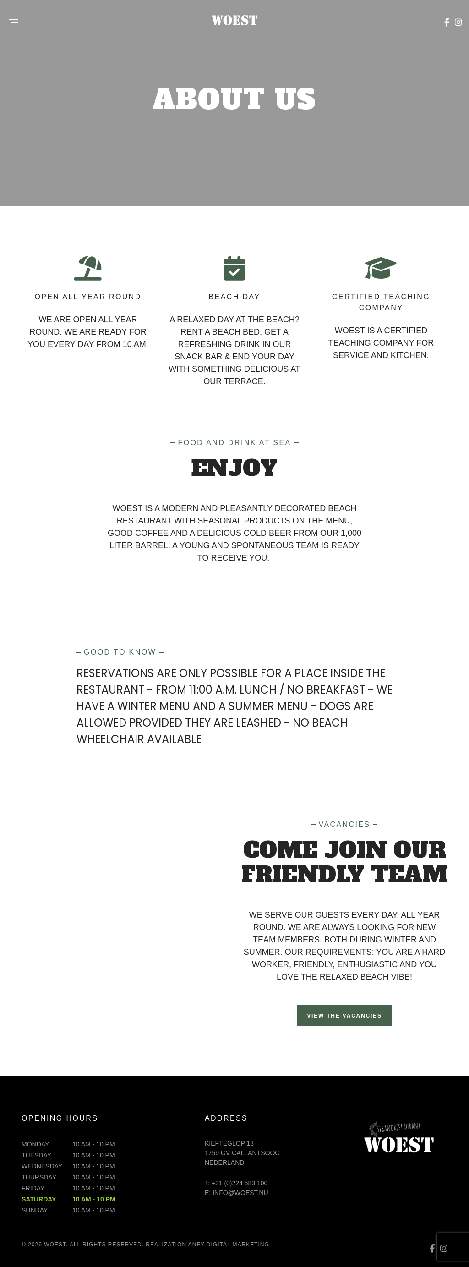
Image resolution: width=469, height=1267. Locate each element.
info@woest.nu (240, 1192)
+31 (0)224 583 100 (240, 1183)
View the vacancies (344, 1016)
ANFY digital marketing (228, 1244)
